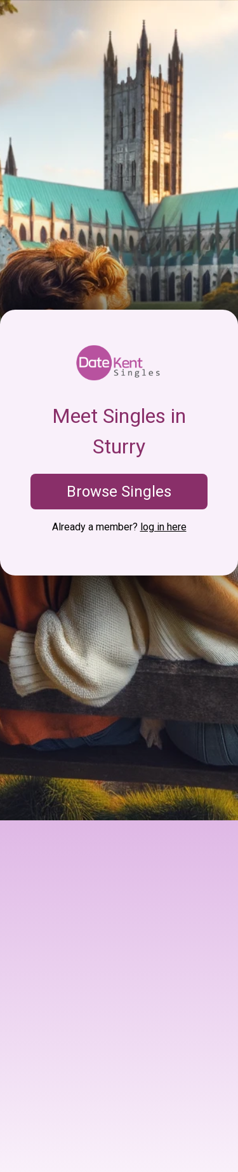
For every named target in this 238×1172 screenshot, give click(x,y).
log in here (163, 527)
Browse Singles (119, 491)
